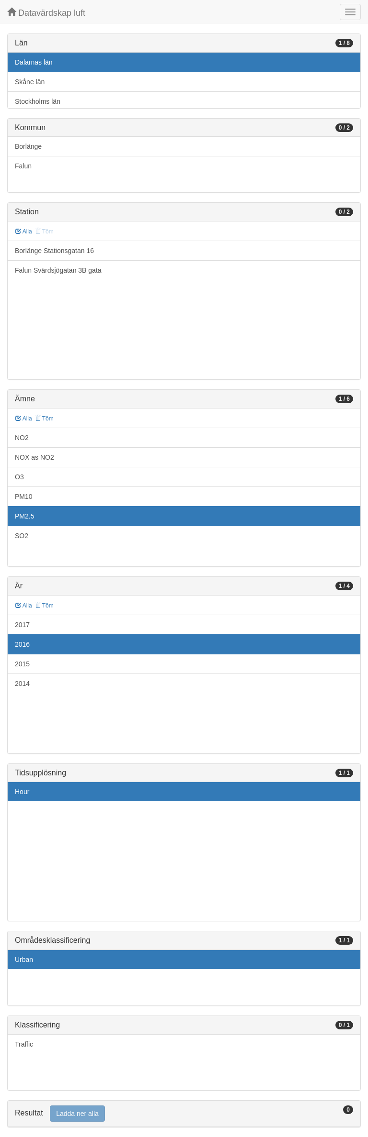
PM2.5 (24, 516)
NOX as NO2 (34, 457)
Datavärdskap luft (46, 13)
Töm (44, 418)
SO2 (21, 536)
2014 (22, 683)
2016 (22, 644)
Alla (23, 231)
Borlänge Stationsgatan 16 (54, 250)
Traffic (24, 1044)
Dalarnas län (34, 62)
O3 (19, 477)
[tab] (184, 1114)
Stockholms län (37, 101)
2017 (22, 625)
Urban (24, 959)
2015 (22, 664)
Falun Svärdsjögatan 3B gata (58, 270)
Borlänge (28, 146)
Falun (23, 166)
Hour (22, 791)
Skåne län (30, 82)
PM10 (24, 496)
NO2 (22, 438)
